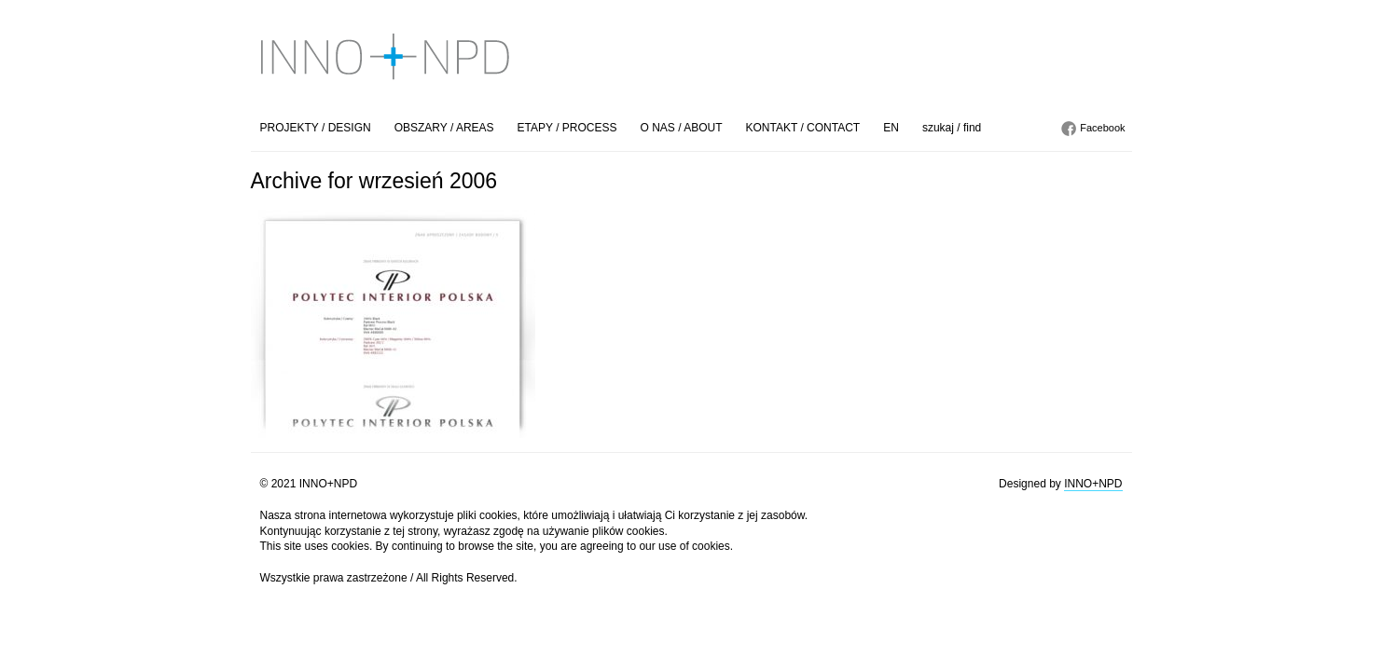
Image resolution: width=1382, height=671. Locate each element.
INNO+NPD (1093, 483)
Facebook (1102, 127)
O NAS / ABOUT (682, 127)
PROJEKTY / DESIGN (315, 127)
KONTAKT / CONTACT (803, 127)
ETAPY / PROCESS (567, 127)
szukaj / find (951, 127)
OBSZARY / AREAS (444, 127)
